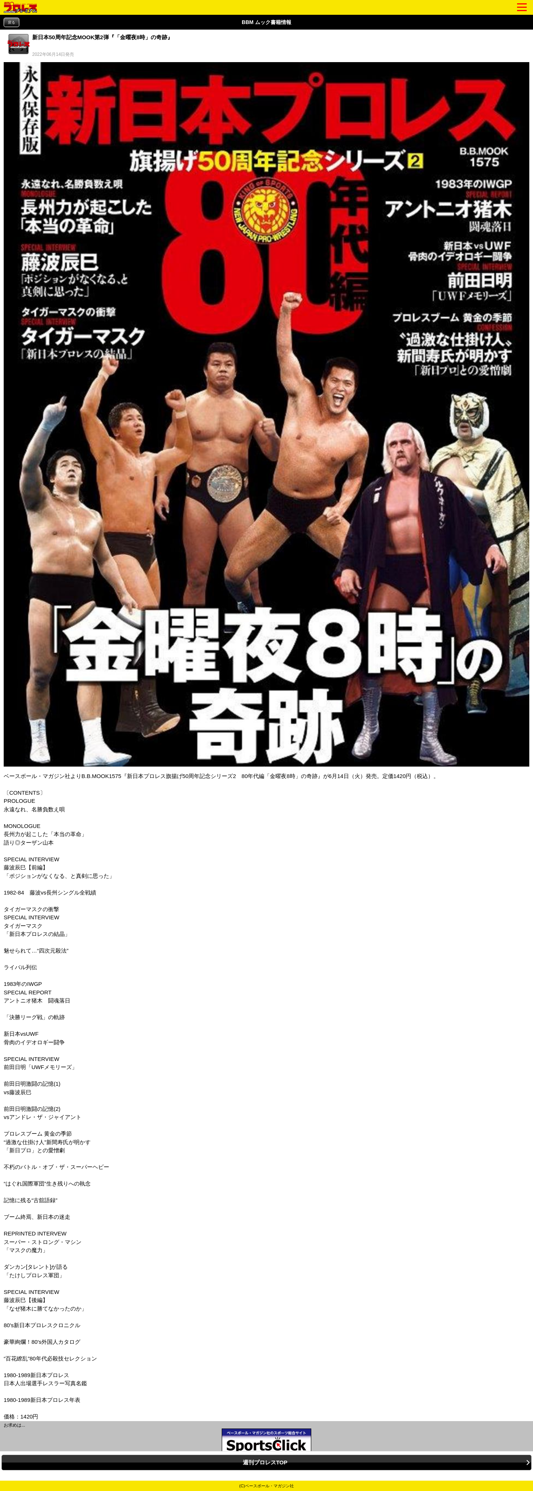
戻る (11, 22)
